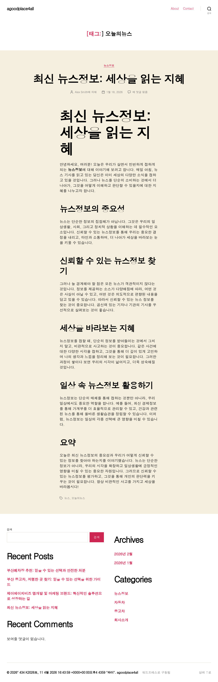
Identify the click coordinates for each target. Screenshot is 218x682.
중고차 (119, 611)
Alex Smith (81, 92)
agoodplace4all (20, 8)
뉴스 (67, 498)
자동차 (119, 602)
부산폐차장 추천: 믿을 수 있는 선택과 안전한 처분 (46, 570)
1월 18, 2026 (114, 92)
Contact (188, 8)
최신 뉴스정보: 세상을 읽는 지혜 (109, 78)
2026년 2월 (123, 553)
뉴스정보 (109, 65)
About (175, 8)
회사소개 (121, 619)
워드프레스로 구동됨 (156, 672)
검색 (9, 529)
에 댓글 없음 (140, 92)
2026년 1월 (123, 562)
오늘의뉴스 (78, 498)
